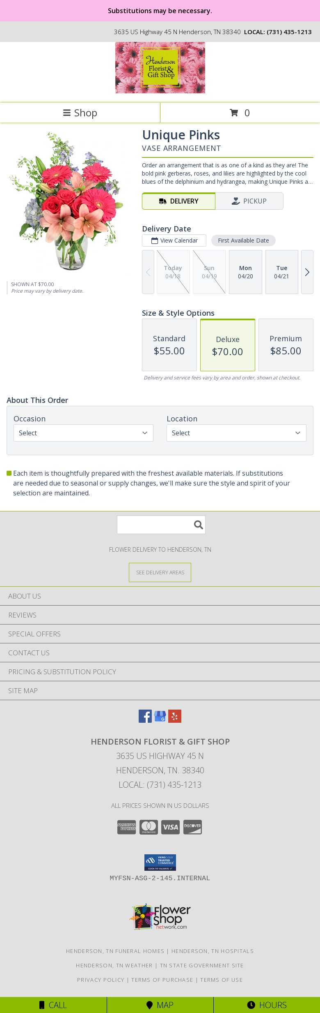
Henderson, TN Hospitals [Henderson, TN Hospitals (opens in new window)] (212, 951)
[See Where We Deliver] (160, 572)
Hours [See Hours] (267, 1005)
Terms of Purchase (162, 979)
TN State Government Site (202, 965)
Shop (80, 112)
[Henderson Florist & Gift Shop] (160, 91)
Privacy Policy (100, 979)
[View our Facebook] (145, 720)
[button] (160, 862)
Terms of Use (221, 979)
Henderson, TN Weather (114, 965)
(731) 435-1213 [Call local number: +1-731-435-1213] (289, 32)
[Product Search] (161, 525)
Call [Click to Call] (53, 1005)
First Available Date (243, 240)
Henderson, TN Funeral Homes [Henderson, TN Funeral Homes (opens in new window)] (115, 951)
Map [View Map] (160, 1005)
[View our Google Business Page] (160, 720)
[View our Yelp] (174, 720)
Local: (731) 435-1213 (160, 784)
